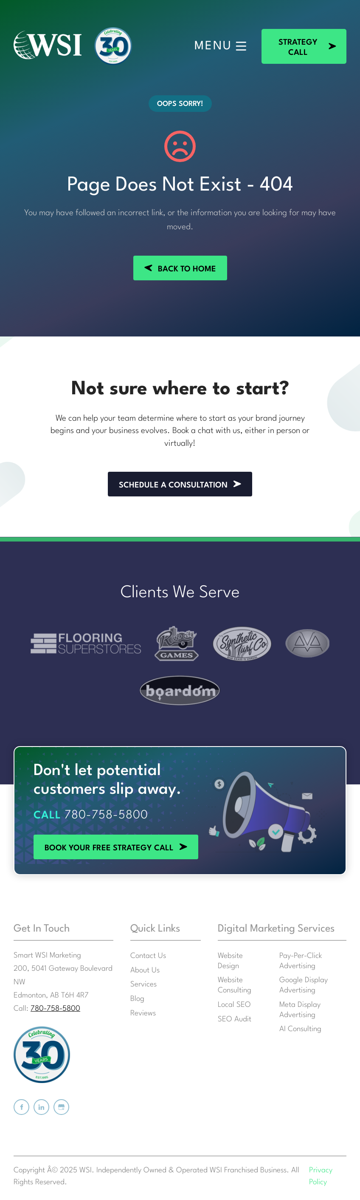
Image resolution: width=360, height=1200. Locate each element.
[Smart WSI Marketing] (48, 46)
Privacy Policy (320, 1176)
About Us (145, 970)
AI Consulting (300, 1029)
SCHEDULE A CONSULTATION (180, 477)
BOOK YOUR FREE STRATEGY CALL (98, 839)
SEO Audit (234, 1019)
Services (143, 984)
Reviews (143, 1013)
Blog (137, 999)
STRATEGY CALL (292, 34)
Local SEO (234, 1005)
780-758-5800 (106, 815)
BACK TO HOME (180, 261)
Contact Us (148, 956)
